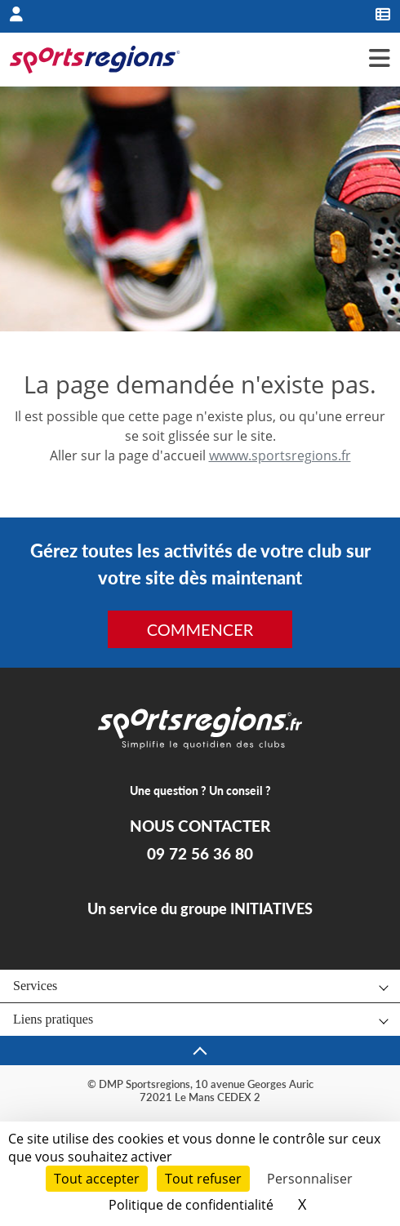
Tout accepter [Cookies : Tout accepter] (97, 1179)
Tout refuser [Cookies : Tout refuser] (203, 1179)
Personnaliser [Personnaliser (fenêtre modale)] (310, 1179)
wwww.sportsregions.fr (280, 455)
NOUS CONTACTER (200, 826)
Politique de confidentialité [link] (191, 1205)
